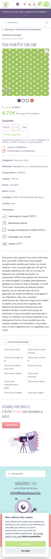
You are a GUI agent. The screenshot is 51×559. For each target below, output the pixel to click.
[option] (25, 72)
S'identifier (11, 425)
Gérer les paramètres (31, 536)
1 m (16, 127)
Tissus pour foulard (13, 392)
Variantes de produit (11, 35)
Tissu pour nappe (36, 392)
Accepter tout (25, 544)
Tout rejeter (25, 551)
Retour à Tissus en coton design (23, 29)
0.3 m (6, 127)
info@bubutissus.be (25, 493)
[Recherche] (25, 22)
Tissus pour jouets (36, 381)
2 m (24, 127)
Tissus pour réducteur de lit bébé (11, 385)
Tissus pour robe (12, 349)
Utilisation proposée (16, 342)
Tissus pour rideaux (13, 373)
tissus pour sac (35, 365)
